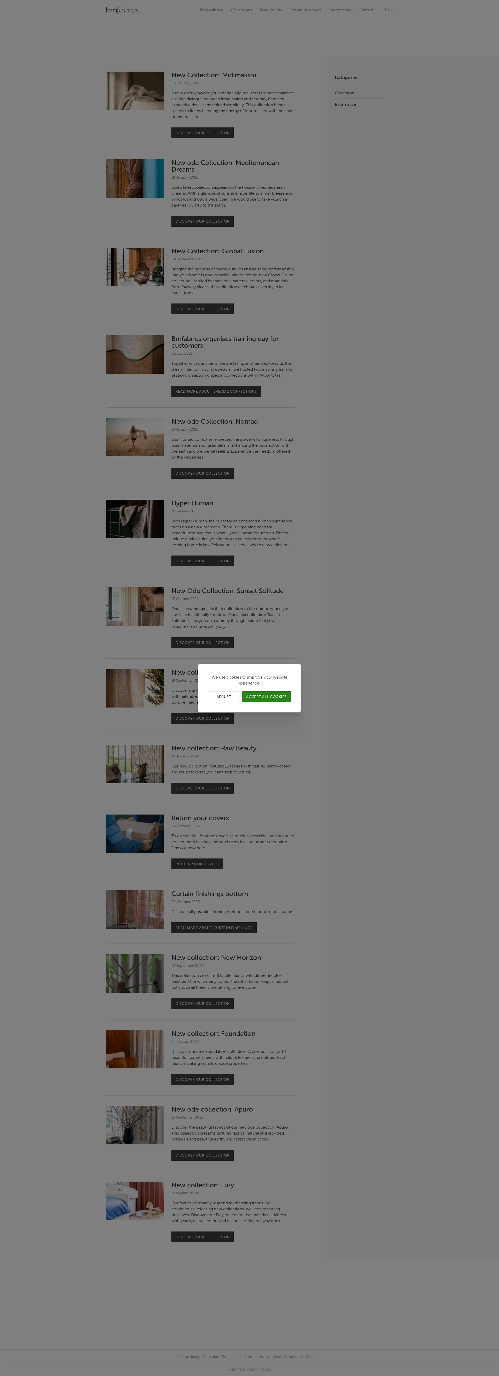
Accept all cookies (266, 696)
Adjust (224, 696)
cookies (233, 676)
